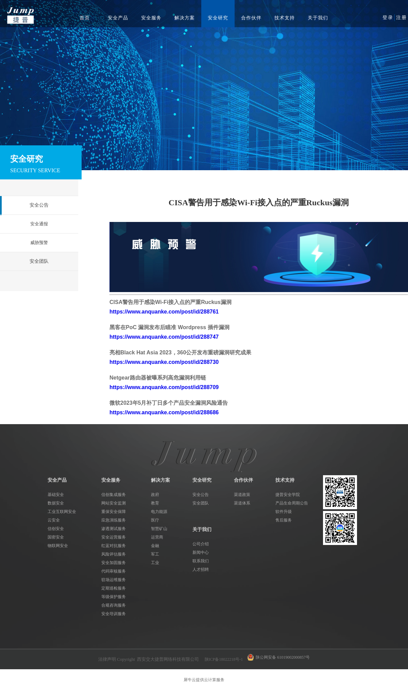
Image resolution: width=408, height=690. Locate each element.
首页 (85, 17)
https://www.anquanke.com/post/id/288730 (164, 362)
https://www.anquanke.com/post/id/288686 (164, 412)
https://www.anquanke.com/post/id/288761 (164, 312)
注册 (401, 17)
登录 (387, 17)
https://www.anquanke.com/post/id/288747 (164, 337)
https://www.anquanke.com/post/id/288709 (164, 387)
